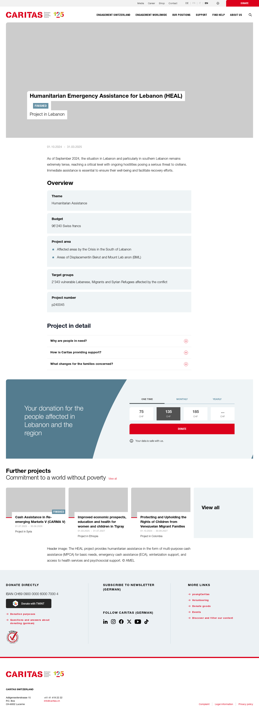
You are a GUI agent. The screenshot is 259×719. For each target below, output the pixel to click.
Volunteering (198, 600)
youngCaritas (199, 594)
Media (140, 3)
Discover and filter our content (210, 618)
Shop (162, 3)
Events (194, 612)
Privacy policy (246, 704)
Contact (173, 3)
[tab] (147, 401)
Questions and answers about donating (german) (28, 622)
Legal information (224, 704)
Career (151, 3)
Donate (244, 3)
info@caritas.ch (52, 700)
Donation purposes (21, 614)
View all (113, 478)
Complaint (204, 704)
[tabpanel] (182, 420)
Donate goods (199, 606)
